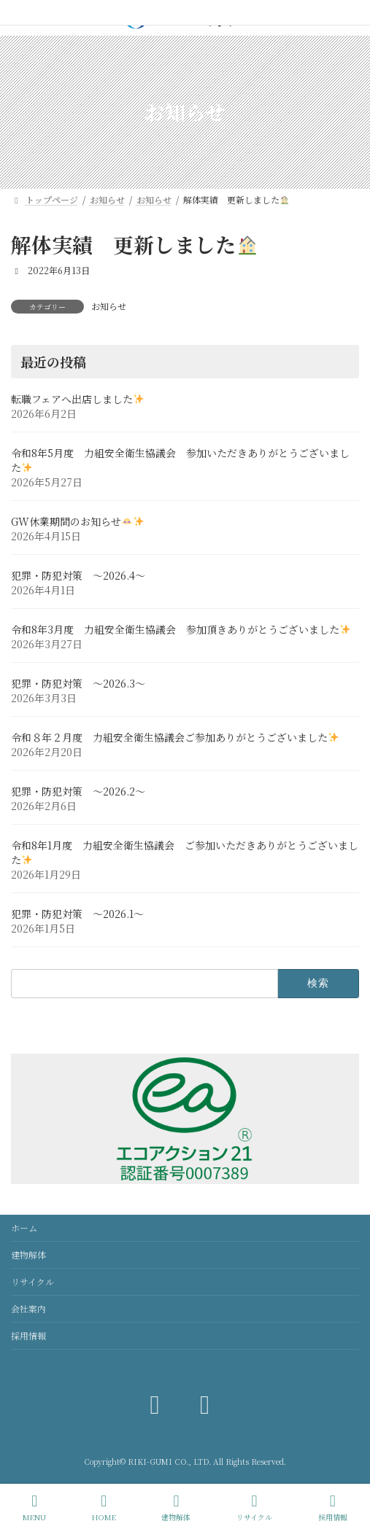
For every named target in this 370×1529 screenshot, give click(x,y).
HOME (104, 1507)
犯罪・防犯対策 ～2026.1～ (77, 913)
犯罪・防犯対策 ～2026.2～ (78, 791)
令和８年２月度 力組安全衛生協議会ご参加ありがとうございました (175, 737)
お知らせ (108, 306)
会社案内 (28, 1308)
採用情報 (28, 1335)
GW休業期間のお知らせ (77, 521)
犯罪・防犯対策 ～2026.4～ (78, 575)
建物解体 (28, 1254)
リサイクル (32, 1281)
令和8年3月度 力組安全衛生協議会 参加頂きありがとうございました (180, 629)
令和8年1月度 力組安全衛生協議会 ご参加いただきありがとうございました (184, 852)
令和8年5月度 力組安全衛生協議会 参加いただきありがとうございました (180, 460)
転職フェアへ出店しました (77, 399)
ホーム (24, 1227)
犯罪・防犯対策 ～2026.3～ (78, 683)
